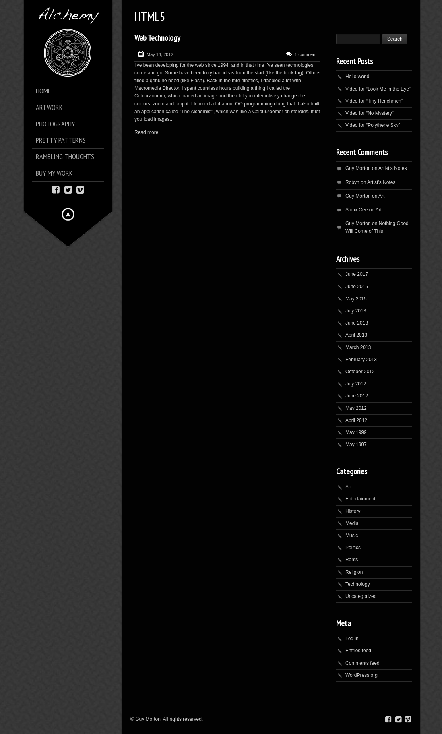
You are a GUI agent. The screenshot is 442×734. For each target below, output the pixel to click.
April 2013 (356, 335)
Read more (146, 132)
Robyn (352, 182)
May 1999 (356, 432)
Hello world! (358, 76)
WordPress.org (361, 675)
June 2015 (356, 286)
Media (352, 523)
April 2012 (356, 420)
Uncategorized (360, 596)
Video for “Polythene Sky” (372, 125)
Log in (352, 638)
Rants (351, 559)
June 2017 (356, 274)
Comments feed (362, 663)
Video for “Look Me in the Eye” (378, 89)
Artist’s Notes (392, 168)
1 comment (305, 54)
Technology (357, 584)
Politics (353, 547)
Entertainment (360, 499)
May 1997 (356, 444)
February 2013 (361, 359)
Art (381, 196)
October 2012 (360, 371)
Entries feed (358, 650)
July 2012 (355, 384)
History (352, 511)
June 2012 (356, 396)
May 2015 (356, 299)
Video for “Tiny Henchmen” (374, 101)
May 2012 (356, 408)
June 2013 (356, 323)
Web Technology (157, 38)
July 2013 (355, 311)
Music (351, 535)
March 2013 (358, 347)
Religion (354, 572)
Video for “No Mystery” (369, 113)
